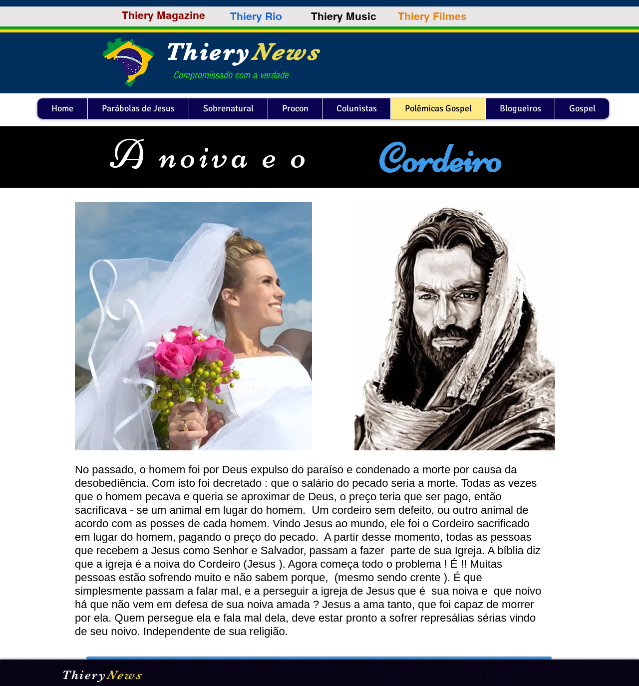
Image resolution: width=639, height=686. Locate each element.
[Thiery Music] (343, 16)
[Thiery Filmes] (432, 16)
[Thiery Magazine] (163, 15)
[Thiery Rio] (256, 16)
